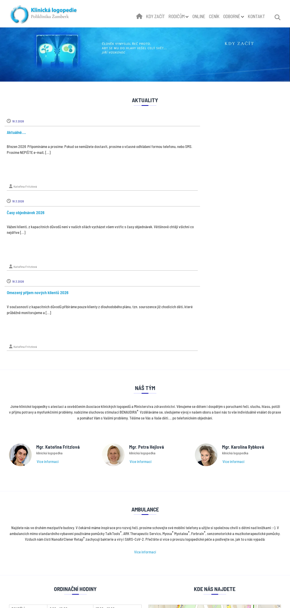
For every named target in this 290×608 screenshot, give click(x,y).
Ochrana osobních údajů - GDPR (176, 545)
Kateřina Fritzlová (30, 186)
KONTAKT (256, 16)
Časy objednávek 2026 (124, 132)
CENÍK (214, 16)
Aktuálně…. (21, 132)
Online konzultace (167, 560)
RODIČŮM (177, 16)
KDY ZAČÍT (155, 16)
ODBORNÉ (231, 16)
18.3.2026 (23, 121)
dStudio (154, 600)
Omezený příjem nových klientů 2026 (229, 132)
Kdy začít (160, 553)
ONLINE (198, 16)
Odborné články (165, 568)
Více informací (48, 297)
